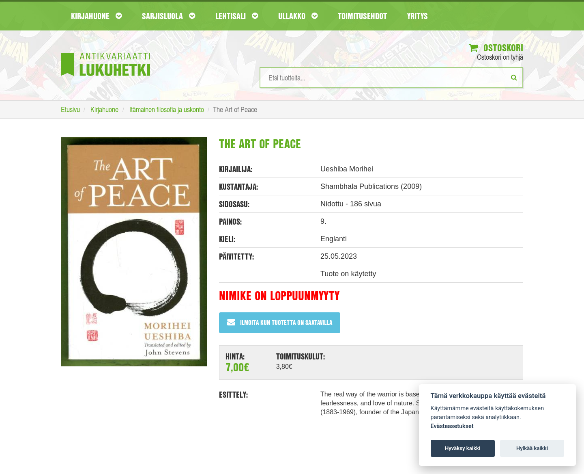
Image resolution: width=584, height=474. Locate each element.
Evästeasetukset (452, 426)
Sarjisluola (168, 16)
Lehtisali (236, 16)
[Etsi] (514, 77)
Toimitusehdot (362, 16)
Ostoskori (496, 47)
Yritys (417, 16)
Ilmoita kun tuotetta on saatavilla (279, 322)
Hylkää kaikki (532, 448)
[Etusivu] (105, 52)
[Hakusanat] (391, 77)
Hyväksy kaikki (462, 448)
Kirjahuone (96, 16)
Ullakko (298, 16)
